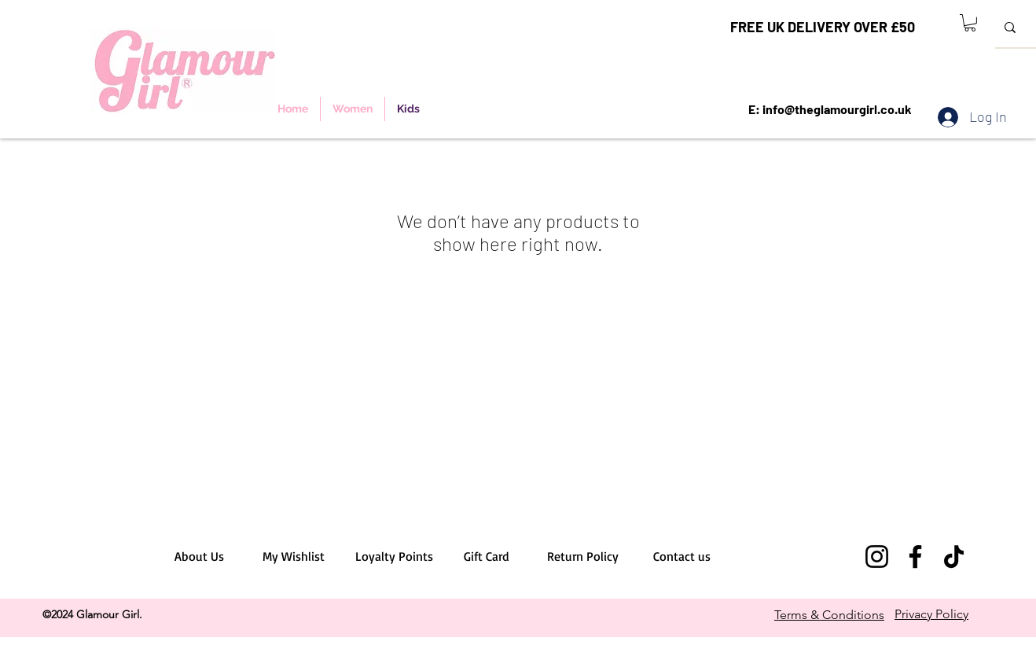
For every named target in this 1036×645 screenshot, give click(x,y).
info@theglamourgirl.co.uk (837, 108)
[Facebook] (915, 556)
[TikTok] (954, 556)
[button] (970, 22)
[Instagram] (876, 556)
